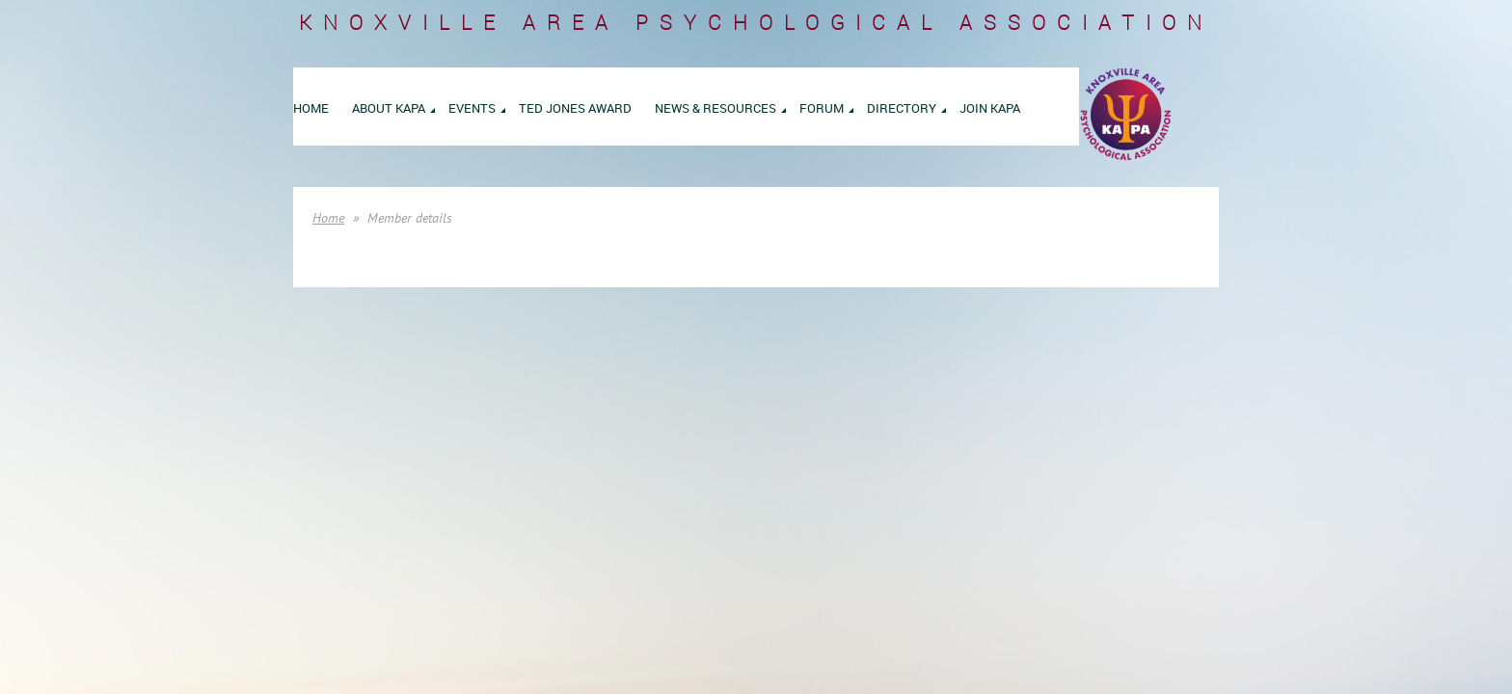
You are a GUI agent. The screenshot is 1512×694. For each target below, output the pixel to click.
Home (328, 218)
